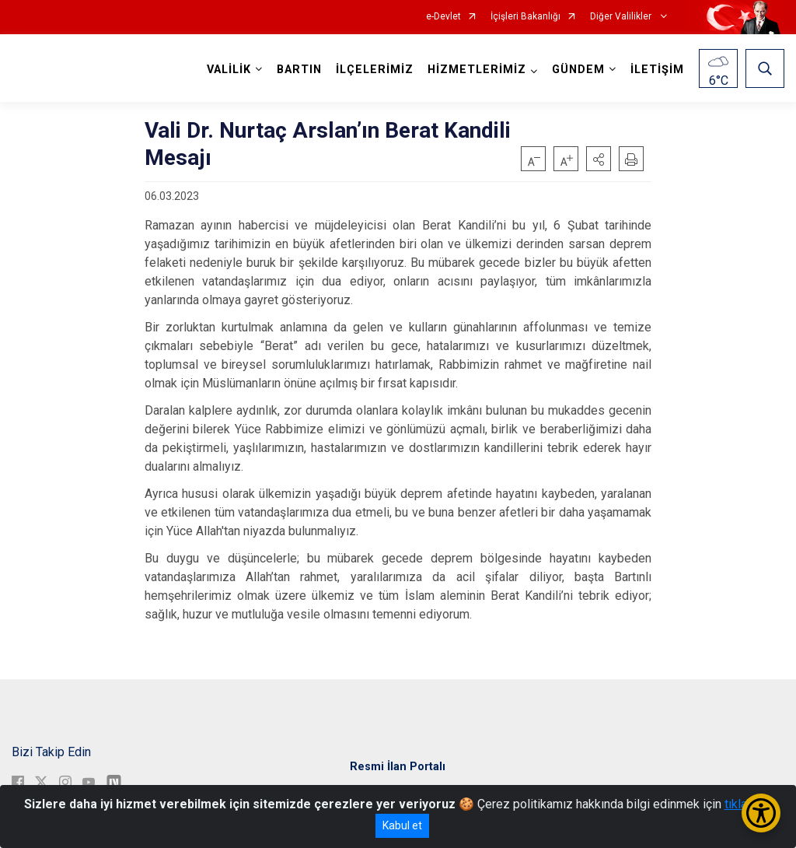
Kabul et (402, 825)
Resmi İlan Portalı (397, 766)
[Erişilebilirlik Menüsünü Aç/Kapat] (761, 813)
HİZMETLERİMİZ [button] (477, 69)
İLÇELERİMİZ (375, 69)
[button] (598, 158)
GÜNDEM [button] (578, 69)
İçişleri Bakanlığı (525, 17)
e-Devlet (443, 17)
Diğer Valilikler (622, 17)
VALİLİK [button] (229, 69)
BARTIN (299, 69)
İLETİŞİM (657, 69)
